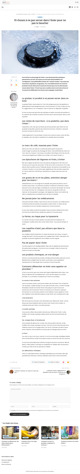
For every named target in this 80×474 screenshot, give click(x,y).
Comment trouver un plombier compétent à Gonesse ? (48, 443)
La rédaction (5, 463)
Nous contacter (6, 465)
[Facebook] (76, 2)
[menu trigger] (3, 7)
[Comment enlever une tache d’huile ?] (70, 433)
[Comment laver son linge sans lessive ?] (30, 433)
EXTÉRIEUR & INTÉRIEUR (9, 438)
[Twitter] (77, 2)
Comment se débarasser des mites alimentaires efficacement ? (10, 443)
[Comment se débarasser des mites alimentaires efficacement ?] (10, 433)
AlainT (37, 26)
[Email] (16, 85)
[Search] (77, 7)
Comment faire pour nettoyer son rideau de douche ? (13, 105)
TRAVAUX (53, 438)
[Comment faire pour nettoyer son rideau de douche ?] (14, 97)
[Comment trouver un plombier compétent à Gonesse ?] (50, 433)
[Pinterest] (11, 85)
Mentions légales (7, 461)
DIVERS (40, 17)
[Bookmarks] (69, 7)
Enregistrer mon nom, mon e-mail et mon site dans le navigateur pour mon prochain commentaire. (35, 411)
